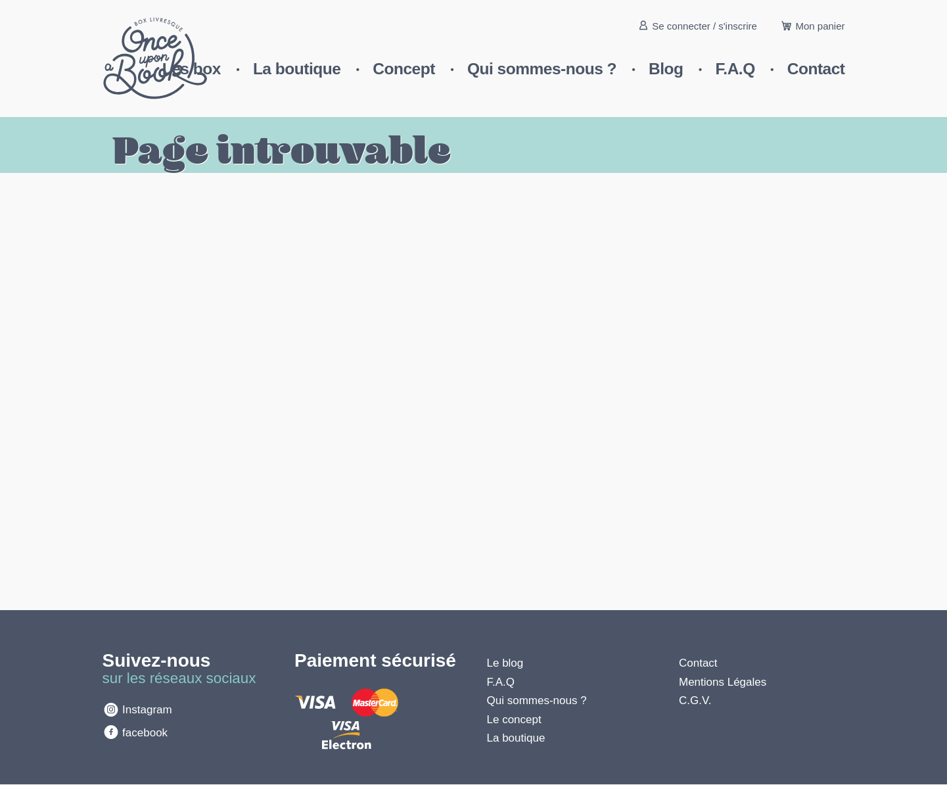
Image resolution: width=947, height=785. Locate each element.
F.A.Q (735, 69)
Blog (666, 69)
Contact (816, 69)
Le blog (505, 663)
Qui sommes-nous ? (541, 69)
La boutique (296, 69)
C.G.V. (695, 700)
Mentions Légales (722, 682)
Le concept (514, 719)
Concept (404, 69)
